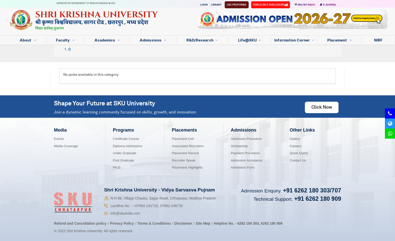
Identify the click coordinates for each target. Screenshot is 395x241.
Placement (339, 40)
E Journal (328, 4)
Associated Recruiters (188, 146)
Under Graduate (124, 153)
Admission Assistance (246, 160)
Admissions (153, 40)
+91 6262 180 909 (317, 198)
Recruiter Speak (183, 160)
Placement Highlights (187, 167)
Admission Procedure (246, 139)
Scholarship (239, 146)
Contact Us (298, 160)
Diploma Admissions (127, 146)
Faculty (65, 40)
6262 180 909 (272, 223)
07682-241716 (145, 206)
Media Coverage (66, 146)
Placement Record (185, 153)
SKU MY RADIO (304, 4)
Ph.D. (117, 167)
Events (59, 139)
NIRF (378, 40)
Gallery (295, 139)
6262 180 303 (248, 223)
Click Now (321, 107)
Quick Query (299, 153)
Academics (107, 40)
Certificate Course (126, 139)
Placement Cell (183, 139)
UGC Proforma (237, 5)
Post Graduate (123, 160)
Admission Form (242, 167)
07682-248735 (171, 206)
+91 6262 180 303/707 (312, 190)
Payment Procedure (245, 153)
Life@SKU (249, 40)
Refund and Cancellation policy (80, 223)
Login (204, 5)
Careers (295, 146)
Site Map (203, 223)
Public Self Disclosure (269, 5)
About (28, 40)
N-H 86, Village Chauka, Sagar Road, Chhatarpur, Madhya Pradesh (163, 198)
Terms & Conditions (155, 223)
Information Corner (294, 40)
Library (216, 5)
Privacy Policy (122, 223)
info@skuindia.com (125, 213)
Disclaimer (183, 223)
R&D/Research (202, 40)
